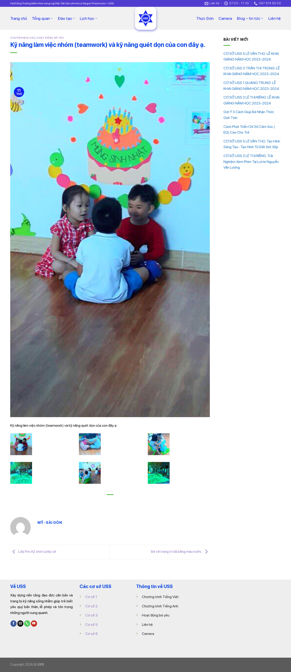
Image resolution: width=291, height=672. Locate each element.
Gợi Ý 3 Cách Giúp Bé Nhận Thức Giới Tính (248, 115)
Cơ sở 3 (91, 615)
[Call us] (27, 623)
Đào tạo (66, 18)
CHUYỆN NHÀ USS (22, 37)
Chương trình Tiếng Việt (160, 597)
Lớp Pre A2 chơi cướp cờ (33, 552)
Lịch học (88, 18)
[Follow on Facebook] (13, 623)
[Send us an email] (20, 623)
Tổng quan (42, 18)
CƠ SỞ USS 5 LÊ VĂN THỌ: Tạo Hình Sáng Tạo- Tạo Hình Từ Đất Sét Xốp (251, 144)
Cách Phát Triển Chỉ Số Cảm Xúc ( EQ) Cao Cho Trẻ (249, 129)
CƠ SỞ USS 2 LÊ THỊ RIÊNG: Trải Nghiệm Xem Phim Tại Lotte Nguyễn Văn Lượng (251, 162)
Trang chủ (18, 18)
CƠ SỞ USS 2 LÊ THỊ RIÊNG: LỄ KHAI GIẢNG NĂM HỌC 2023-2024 (251, 100)
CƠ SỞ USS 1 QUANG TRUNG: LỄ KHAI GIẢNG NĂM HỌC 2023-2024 (251, 86)
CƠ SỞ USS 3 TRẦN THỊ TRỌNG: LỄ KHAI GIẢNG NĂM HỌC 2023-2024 (251, 71)
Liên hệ (274, 18)
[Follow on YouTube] (34, 623)
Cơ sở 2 (91, 606)
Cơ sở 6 (91, 633)
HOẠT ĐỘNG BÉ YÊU (50, 37)
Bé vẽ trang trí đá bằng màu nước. (180, 552)
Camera (225, 18)
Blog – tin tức (250, 18)
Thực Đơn (204, 18)
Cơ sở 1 (91, 597)
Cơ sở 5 (91, 624)
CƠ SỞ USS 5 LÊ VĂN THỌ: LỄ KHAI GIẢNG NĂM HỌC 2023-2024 (251, 56)
